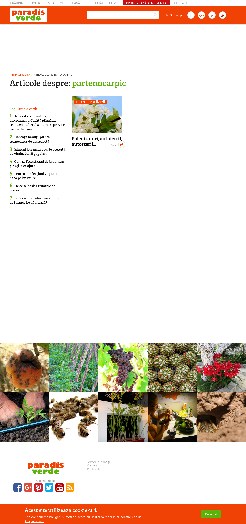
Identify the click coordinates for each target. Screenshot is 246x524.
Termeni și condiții (99, 462)
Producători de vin (103, 3)
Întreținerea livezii (90, 102)
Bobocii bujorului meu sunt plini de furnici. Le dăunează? (36, 200)
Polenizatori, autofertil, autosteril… (97, 141)
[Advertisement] (123, 47)
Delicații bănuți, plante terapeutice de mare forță (30, 139)
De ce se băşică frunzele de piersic (32, 188)
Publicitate (94, 469)
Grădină (16, 3)
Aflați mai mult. (34, 521)
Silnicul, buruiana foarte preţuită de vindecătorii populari (37, 151)
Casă (76, 3)
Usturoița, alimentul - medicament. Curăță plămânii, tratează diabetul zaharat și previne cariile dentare (37, 122)
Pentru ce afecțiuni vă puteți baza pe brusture (34, 176)
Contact (181, 3)
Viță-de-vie (56, 3)
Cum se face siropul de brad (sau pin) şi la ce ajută (37, 163)
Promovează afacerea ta (146, 3)
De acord (211, 514)
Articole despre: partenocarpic (53, 75)
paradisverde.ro (20, 75)
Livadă (36, 3)
